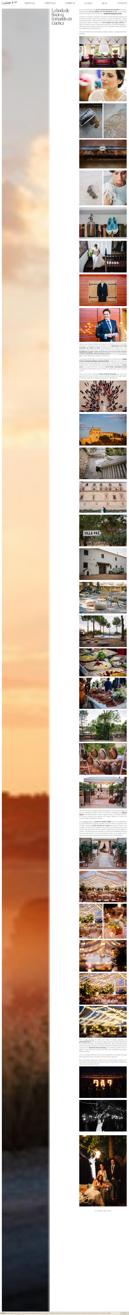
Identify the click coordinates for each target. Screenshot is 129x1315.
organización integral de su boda (113, 13)
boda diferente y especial (86, 352)
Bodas (53, 28)
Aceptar (124, 1313)
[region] (64, 1313)
